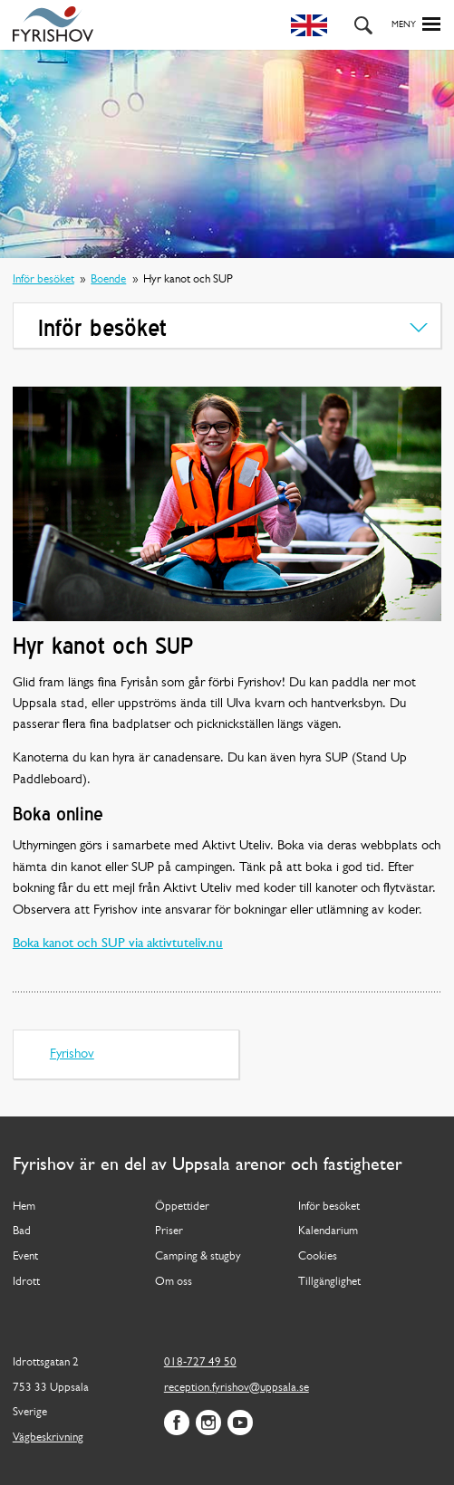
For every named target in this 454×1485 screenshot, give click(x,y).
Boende (108, 279)
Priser (169, 1231)
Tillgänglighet (329, 1282)
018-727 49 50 (200, 1362)
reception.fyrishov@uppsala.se (236, 1388)
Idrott (26, 1282)
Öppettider (182, 1206)
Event (25, 1256)
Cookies (317, 1256)
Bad (22, 1231)
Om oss (173, 1282)
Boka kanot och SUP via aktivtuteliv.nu (118, 944)
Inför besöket (43, 279)
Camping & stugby (198, 1256)
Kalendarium (328, 1231)
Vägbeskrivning (48, 1437)
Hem (24, 1206)
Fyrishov (72, 1054)
